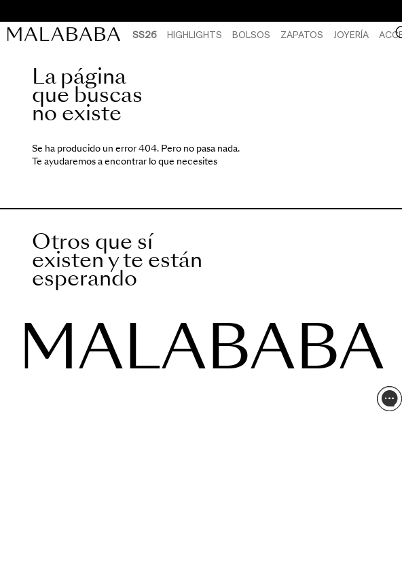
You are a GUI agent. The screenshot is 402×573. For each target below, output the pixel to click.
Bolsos (251, 34)
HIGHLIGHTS (194, 34)
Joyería (351, 34)
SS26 (144, 34)
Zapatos (301, 34)
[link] (67, 34)
